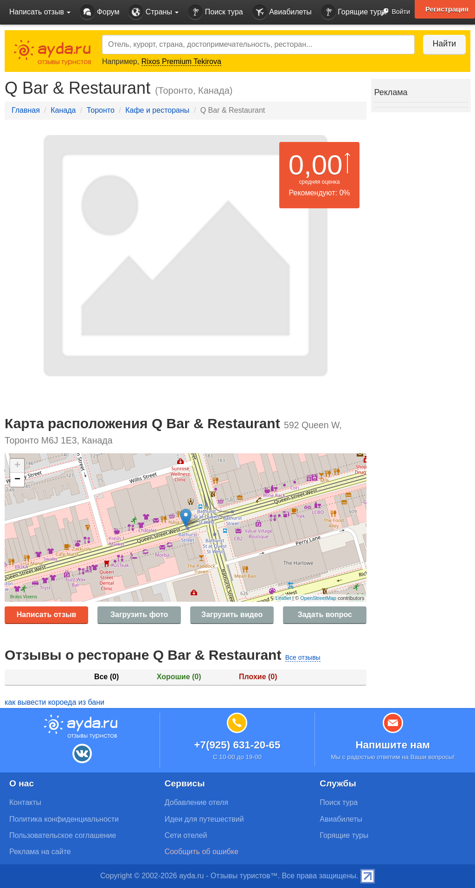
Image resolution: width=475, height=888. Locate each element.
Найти (442, 43)
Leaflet (283, 598)
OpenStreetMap (318, 598)
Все (106, 677)
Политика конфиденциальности (64, 819)
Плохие (258, 677)
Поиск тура (215, 12)
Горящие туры (354, 12)
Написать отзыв (47, 614)
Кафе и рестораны (157, 110)
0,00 (316, 164)
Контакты (25, 802)
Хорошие (179, 677)
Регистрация (446, 9)
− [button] (17, 480)
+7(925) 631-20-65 (237, 745)
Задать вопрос (325, 614)
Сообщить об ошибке (201, 852)
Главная (26, 110)
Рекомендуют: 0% (319, 193)
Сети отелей (186, 835)
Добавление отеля (196, 802)
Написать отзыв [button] (40, 12)
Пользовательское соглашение (62, 835)
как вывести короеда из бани (54, 702)
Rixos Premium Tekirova (181, 61)
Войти (392, 12)
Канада (63, 110)
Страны (153, 12)
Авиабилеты (282, 12)
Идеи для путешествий (204, 819)
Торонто (101, 110)
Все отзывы (303, 657)
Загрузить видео (232, 614)
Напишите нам (392, 745)
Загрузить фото (139, 614)
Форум (99, 12)
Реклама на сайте (40, 852)
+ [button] (17, 466)
